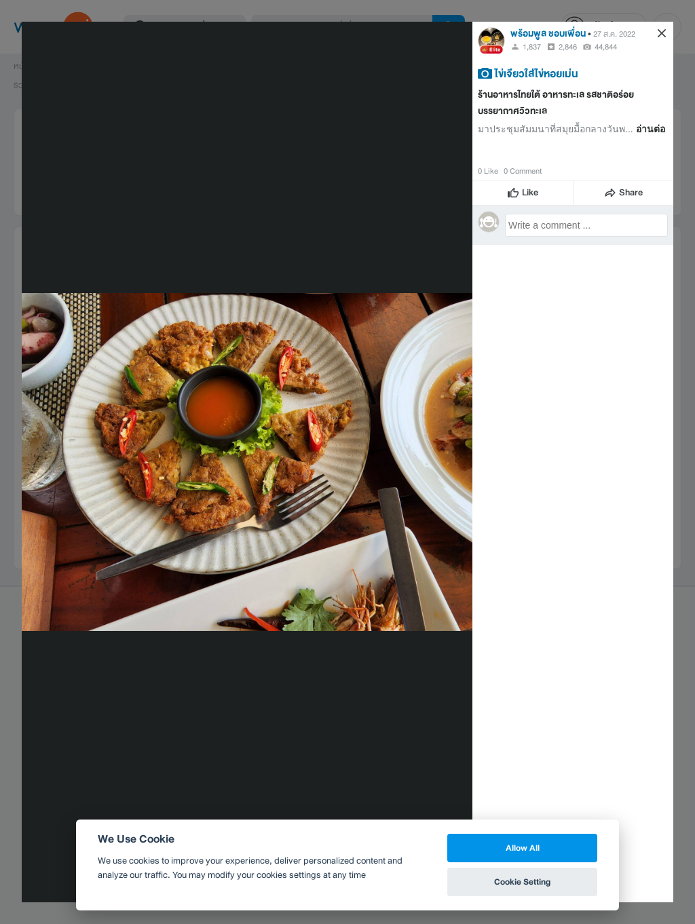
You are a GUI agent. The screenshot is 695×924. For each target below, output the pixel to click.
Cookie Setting (522, 881)
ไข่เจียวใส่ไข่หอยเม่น (536, 73)
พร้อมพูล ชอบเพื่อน (548, 33)
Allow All (523, 847)
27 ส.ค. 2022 (614, 34)
